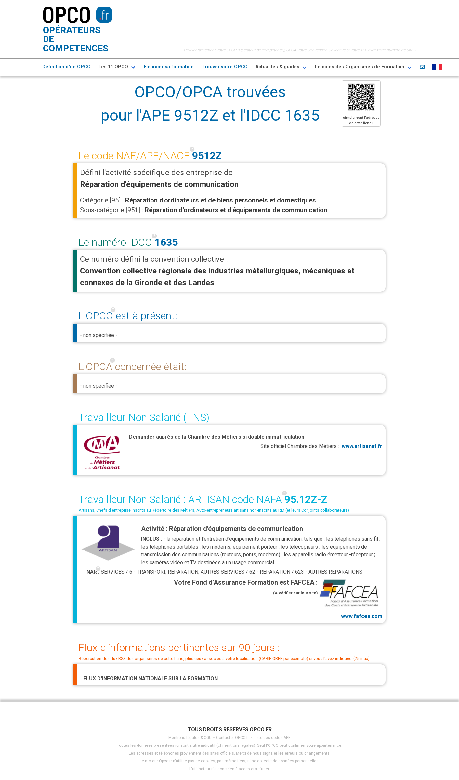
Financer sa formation (169, 67)
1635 (166, 242)
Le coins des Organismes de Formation (359, 67)
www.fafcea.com (350, 598)
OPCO (66, 14)
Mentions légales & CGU (190, 737)
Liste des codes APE (272, 737)
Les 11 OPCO (113, 67)
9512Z (207, 155)
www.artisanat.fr (362, 446)
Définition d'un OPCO (66, 67)
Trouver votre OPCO (225, 67)
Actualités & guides (277, 67)
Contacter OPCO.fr (232, 737)
